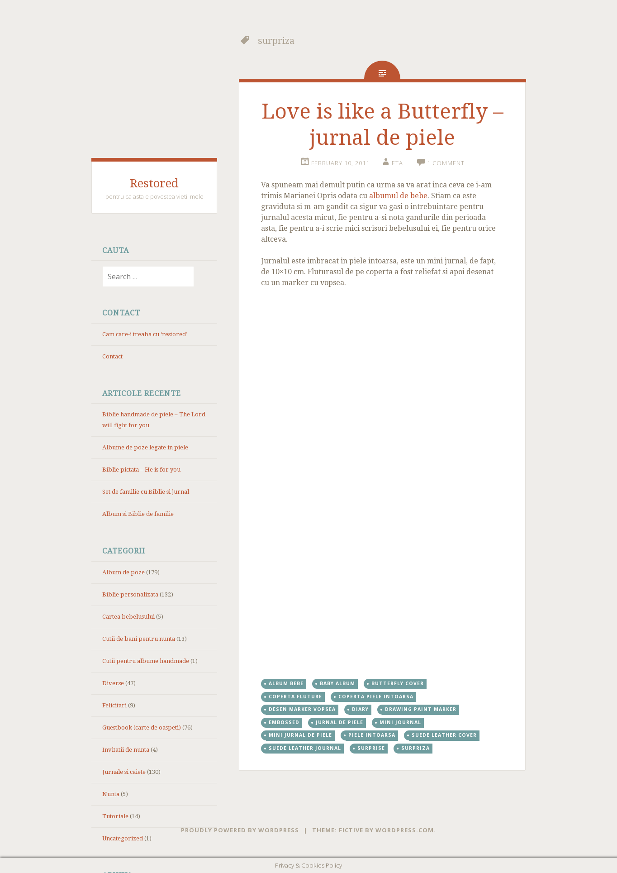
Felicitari (114, 705)
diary (360, 709)
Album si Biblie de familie (138, 513)
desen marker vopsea (302, 709)
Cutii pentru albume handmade (145, 661)
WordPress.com (404, 830)
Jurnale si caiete (124, 771)
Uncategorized (122, 838)
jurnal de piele (339, 722)
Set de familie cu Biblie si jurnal (145, 491)
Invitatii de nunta (125, 749)
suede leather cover (444, 735)
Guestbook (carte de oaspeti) (141, 727)
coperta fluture (295, 696)
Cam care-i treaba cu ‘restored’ (144, 334)
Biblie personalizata (130, 594)
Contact (112, 356)
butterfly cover (397, 683)
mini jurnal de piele (300, 735)
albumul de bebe (398, 195)
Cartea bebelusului (128, 616)
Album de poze (123, 572)
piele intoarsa (371, 735)
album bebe (286, 683)
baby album (337, 683)
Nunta (110, 794)
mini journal (400, 722)
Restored (154, 183)
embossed (284, 722)
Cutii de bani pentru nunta (138, 638)
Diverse (113, 683)
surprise (371, 748)
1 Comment (446, 163)
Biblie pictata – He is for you (141, 469)
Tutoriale (115, 816)
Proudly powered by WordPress (240, 830)
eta (397, 163)
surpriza (415, 748)
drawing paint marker (420, 709)
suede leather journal (305, 748)
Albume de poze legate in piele (145, 447)
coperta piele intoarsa (375, 696)
